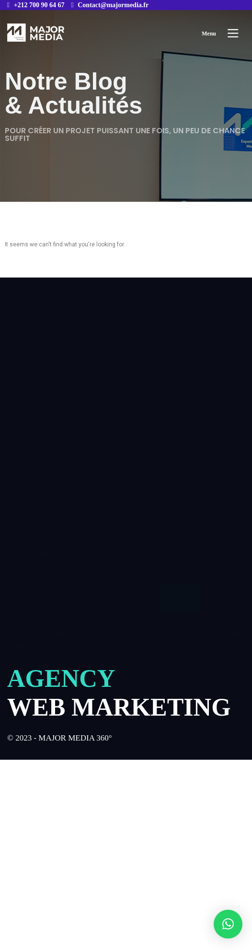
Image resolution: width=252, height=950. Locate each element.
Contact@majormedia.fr (113, 5)
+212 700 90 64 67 (39, 5)
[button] (228, 924)
